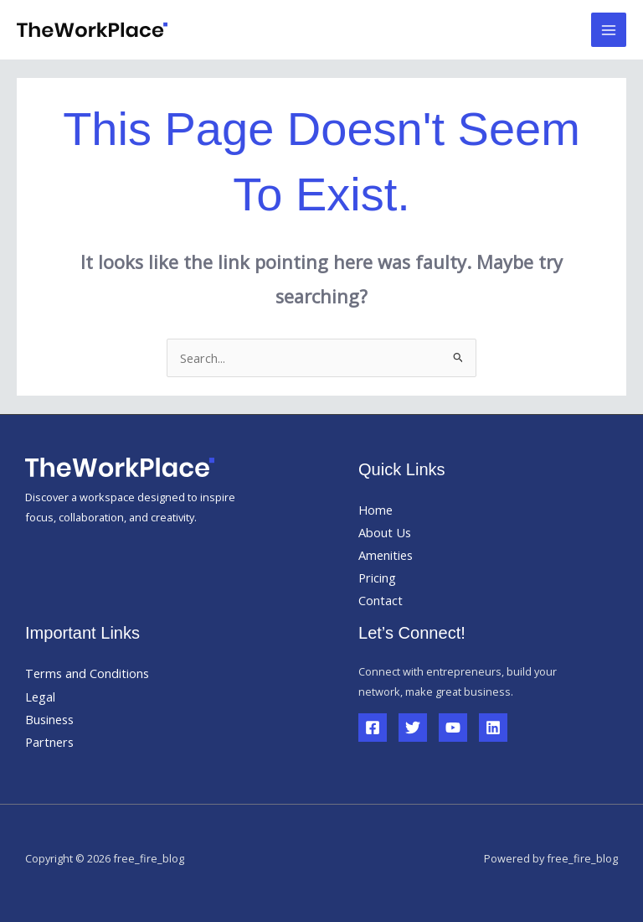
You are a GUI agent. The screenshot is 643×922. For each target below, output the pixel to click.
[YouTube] (453, 727)
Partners (49, 741)
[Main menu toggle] (608, 30)
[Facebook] (372, 727)
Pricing (377, 577)
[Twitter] (413, 727)
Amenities (385, 554)
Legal (40, 696)
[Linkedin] (493, 727)
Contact (380, 600)
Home (375, 509)
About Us (384, 532)
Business (49, 719)
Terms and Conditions (87, 673)
